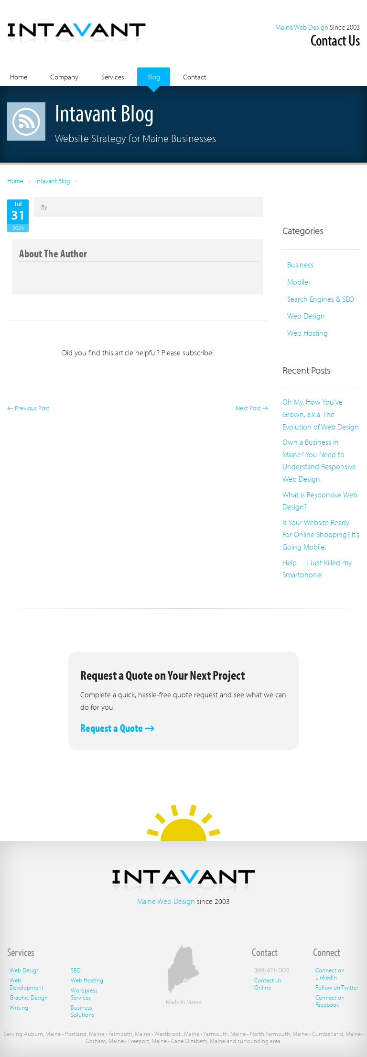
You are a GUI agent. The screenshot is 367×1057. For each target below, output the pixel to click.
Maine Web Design (301, 27)
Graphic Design (29, 997)
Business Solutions (82, 1010)
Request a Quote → (117, 728)
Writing (19, 1007)
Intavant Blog (52, 180)
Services (112, 76)
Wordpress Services (84, 993)
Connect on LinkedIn (330, 973)
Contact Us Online (267, 983)
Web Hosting (307, 333)
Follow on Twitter (336, 987)
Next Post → (252, 408)
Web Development (26, 983)
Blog (153, 76)
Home (18, 76)
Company (64, 76)
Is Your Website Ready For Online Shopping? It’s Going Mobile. (320, 534)
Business (300, 264)
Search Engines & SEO (320, 299)
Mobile (297, 281)
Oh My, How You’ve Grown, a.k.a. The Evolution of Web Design (320, 414)
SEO (76, 970)
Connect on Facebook (330, 1000)
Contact (194, 76)
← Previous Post (28, 408)
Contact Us (335, 39)
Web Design (306, 315)
